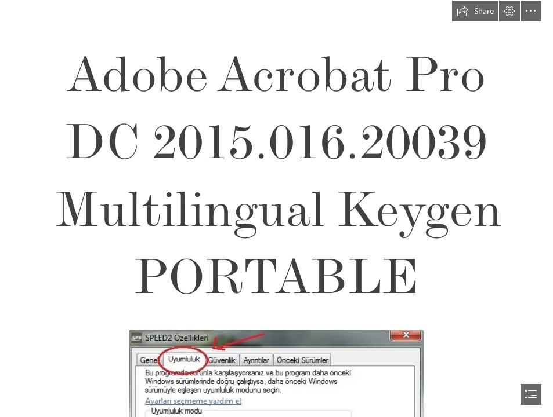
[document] (276, 208)
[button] (475, 11)
